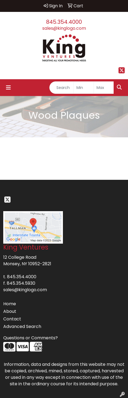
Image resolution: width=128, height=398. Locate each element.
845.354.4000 (64, 22)
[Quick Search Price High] (104, 87)
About (9, 311)
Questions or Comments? (30, 338)
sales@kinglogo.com (64, 28)
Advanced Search (22, 326)
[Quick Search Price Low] (83, 87)
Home (9, 304)
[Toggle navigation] (8, 87)
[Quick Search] (61, 87)
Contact (12, 319)
